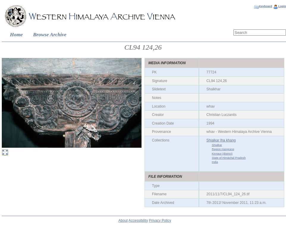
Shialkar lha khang (221, 140)
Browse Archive (49, 34)
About (123, 220)
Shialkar (217, 145)
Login (282, 6)
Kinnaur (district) (222, 153)
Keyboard (265, 6)
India (215, 161)
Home (16, 34)
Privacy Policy (160, 220)
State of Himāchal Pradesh (229, 157)
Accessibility (138, 220)
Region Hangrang (223, 149)
